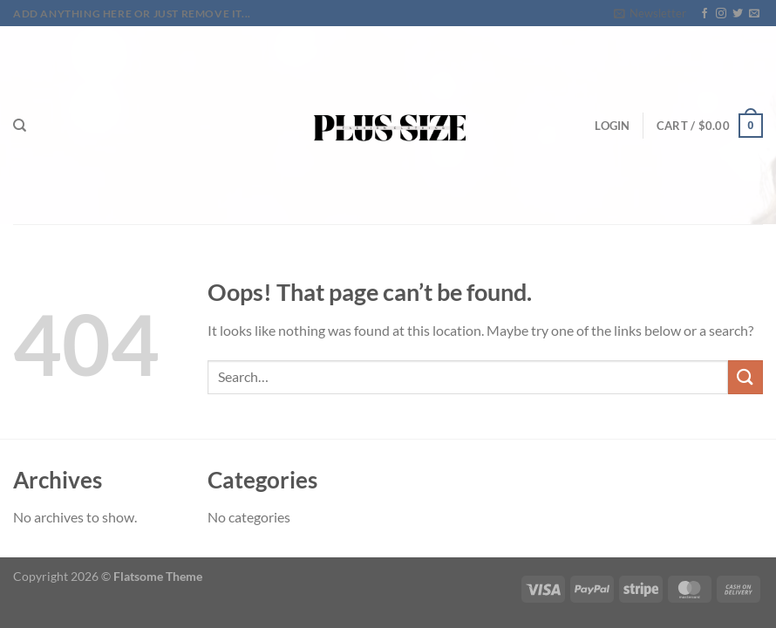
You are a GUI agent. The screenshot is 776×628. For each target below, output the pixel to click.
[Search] (19, 125)
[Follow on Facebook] (704, 14)
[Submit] (745, 377)
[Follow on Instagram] (721, 14)
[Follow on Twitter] (737, 14)
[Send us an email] (754, 14)
